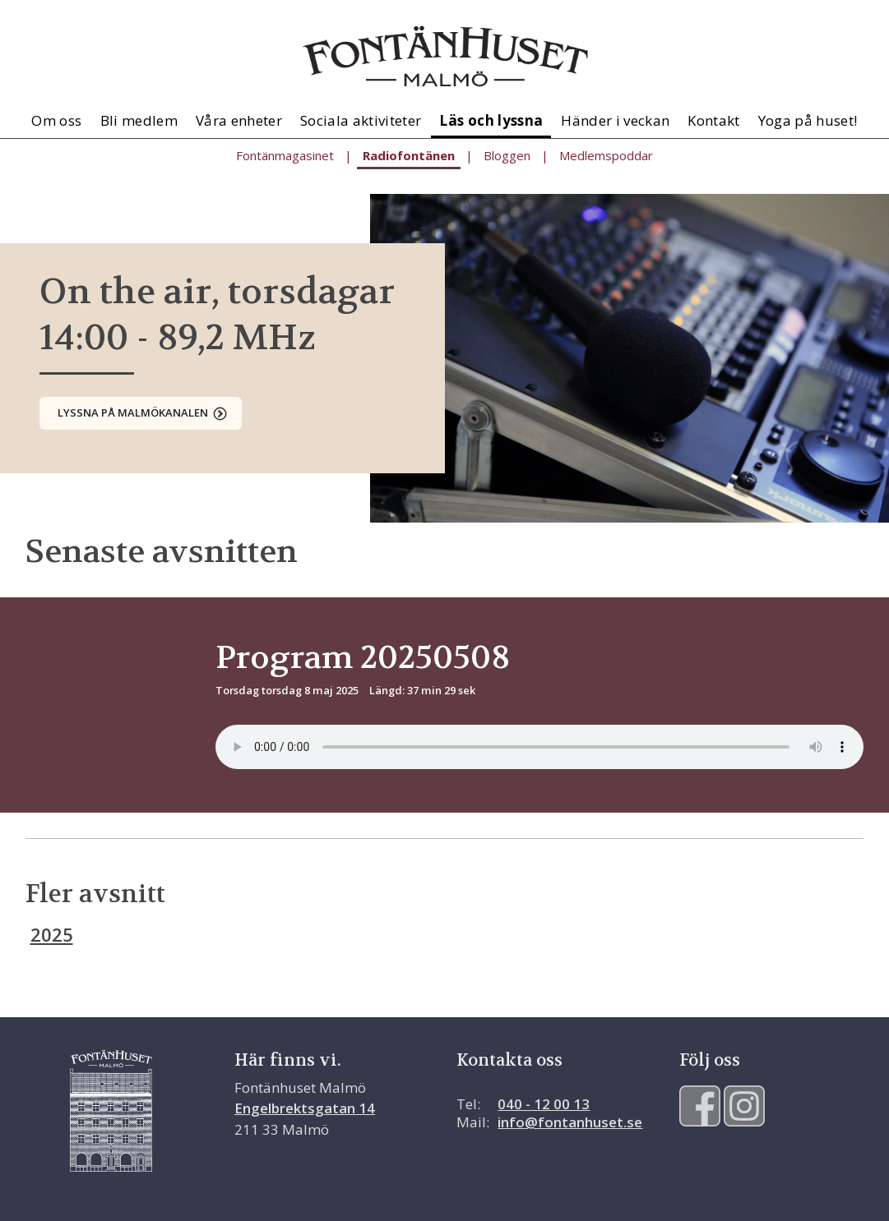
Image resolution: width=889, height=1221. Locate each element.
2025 (51, 934)
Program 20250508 (363, 657)
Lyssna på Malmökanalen (133, 412)
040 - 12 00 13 (544, 1103)
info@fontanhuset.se (570, 1122)
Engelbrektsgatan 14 (304, 1108)
